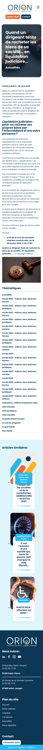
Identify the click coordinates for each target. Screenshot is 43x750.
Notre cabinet (8, 708)
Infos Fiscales (8, 407)
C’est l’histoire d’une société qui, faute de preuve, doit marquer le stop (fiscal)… (24, 554)
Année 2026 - (8, 378)
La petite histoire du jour (13, 419)
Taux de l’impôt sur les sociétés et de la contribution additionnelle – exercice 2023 (24, 491)
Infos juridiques (9, 411)
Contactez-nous (11, 742)
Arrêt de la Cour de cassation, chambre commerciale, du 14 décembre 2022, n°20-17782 (20, 240)
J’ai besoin (7, 717)
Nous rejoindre (9, 725)
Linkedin (3, 656)
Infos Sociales (8, 415)
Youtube (19, 656)
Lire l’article (26, 506)
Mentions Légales (16, 747)
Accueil (5, 704)
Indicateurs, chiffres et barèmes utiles (20, 403)
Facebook (8, 656)
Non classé (7, 431)
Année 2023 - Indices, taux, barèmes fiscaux (23, 478)
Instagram (14, 656)
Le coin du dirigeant (11, 423)
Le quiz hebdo (8, 427)
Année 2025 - (8, 353)
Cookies (31, 747)
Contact (26, 16)
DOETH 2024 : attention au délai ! (23, 610)
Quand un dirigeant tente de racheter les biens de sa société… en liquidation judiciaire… (21, 251)
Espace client (13, 16)
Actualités (7, 295)
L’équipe (6, 713)
